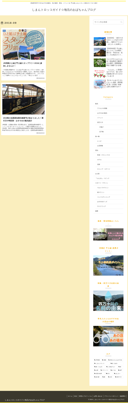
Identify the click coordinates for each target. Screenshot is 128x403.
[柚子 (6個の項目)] (120, 370)
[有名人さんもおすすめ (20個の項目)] (115, 360)
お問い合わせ (98, 396)
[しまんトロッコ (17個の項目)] (101, 363)
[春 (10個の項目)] (120, 366)
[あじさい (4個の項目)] (118, 373)
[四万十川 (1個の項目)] (118, 377)
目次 (75, 396)
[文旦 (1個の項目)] (110, 377)
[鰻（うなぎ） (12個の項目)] (99, 366)
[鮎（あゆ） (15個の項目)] (116, 363)
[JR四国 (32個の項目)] (97, 360)
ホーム (70, 396)
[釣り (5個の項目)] (109, 373)
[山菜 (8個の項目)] (96, 370)
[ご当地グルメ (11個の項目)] (111, 366)
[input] (108, 22)
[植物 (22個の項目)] (104, 360)
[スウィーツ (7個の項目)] (104, 370)
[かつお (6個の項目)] (113, 370)
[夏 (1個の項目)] (104, 377)
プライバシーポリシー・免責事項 (114, 396)
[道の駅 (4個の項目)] (97, 377)
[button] (121, 22)
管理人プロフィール (85, 396)
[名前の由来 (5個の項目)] (99, 373)
